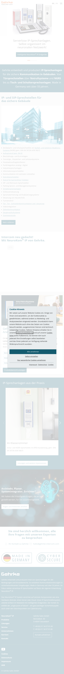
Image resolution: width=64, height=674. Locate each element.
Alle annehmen (33, 352)
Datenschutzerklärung (24, 333)
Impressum (33, 365)
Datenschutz (42, 365)
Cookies (51, 365)
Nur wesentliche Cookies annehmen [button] (31, 360)
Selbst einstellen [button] (31, 356)
